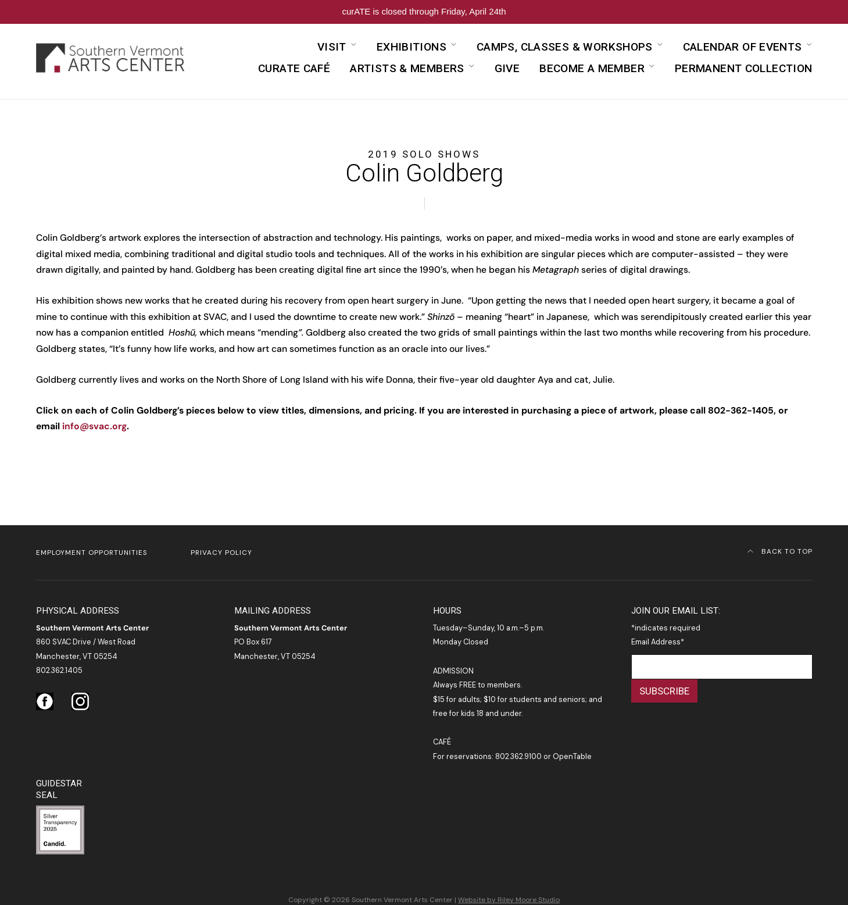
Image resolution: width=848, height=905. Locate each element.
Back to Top (780, 551)
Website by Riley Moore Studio (509, 899)
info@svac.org (94, 426)
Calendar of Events (742, 47)
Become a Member (592, 68)
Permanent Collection (744, 68)
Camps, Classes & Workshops (565, 47)
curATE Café (294, 68)
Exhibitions (411, 47)
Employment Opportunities (91, 552)
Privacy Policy (221, 552)
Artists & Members (407, 68)
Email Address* (657, 642)
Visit (331, 47)
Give (507, 68)
